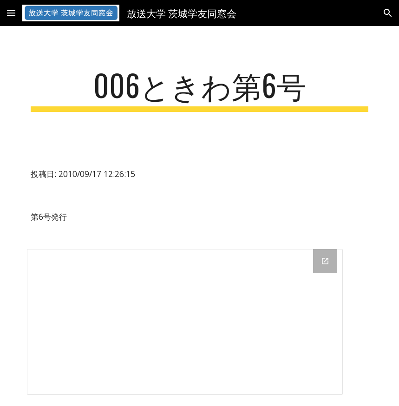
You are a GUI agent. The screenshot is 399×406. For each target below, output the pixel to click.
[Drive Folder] (185, 322)
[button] (11, 13)
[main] (200, 89)
